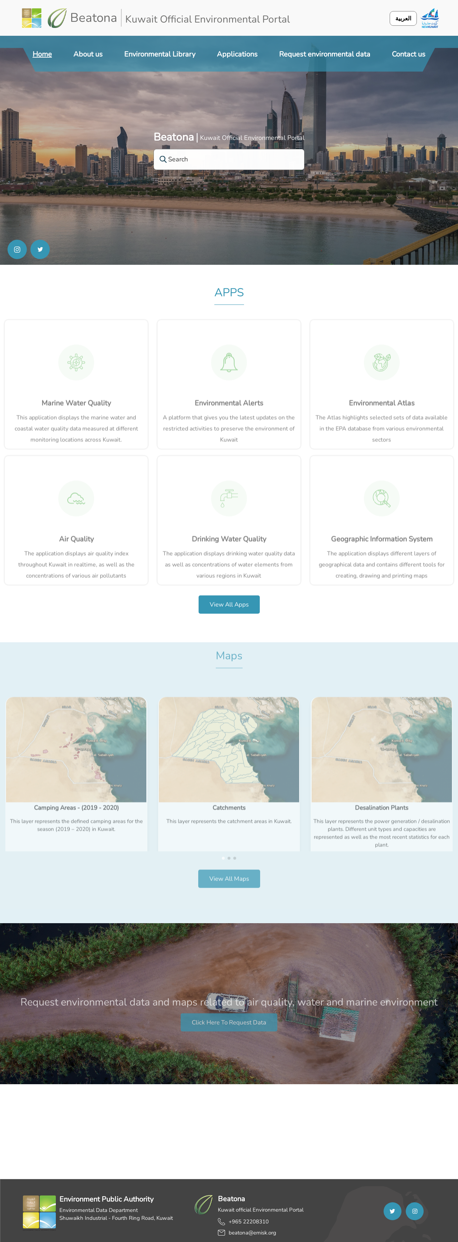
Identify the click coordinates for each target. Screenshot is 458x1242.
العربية (403, 18)
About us (88, 54)
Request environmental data (324, 54)
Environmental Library (159, 54)
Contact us (408, 54)
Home (42, 54)
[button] (223, 849)
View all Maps (229, 870)
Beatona (174, 137)
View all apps (229, 604)
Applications (237, 54)
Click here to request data (229, 1031)
